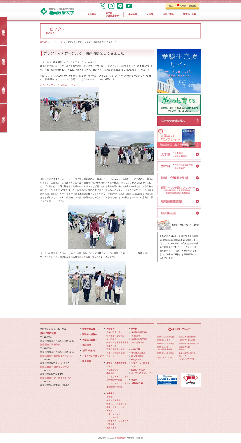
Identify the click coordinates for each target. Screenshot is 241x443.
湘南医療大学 (120, 438)
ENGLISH (193, 6)
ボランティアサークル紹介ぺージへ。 (58, 85)
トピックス (56, 42)
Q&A (171, 6)
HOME (43, 42)
